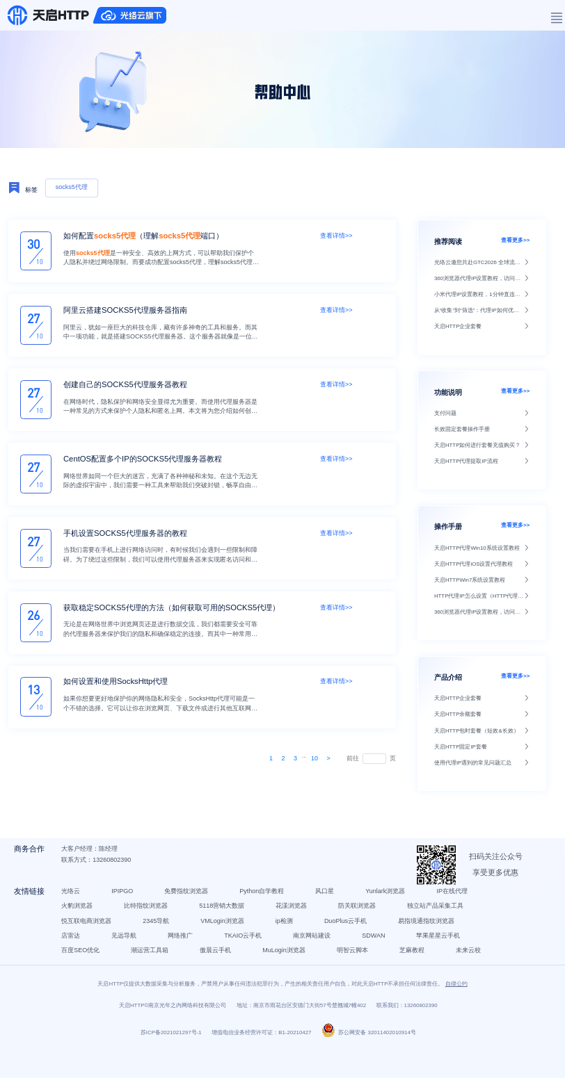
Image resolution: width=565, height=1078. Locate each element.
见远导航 (127, 945)
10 (314, 758)
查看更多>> (515, 240)
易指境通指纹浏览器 (429, 931)
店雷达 (74, 945)
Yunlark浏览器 (388, 901)
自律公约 (456, 1012)
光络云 (74, 901)
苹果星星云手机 (442, 945)
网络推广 (183, 945)
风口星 (328, 901)
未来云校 (77, 975)
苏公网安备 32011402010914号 (368, 1062)
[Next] (328, 758)
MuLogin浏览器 (287, 961)
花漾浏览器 (294, 916)
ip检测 (287, 931)
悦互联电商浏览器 (90, 931)
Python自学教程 (265, 901)
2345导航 (159, 931)
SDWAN (376, 945)
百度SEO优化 (84, 961)
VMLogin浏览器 (226, 931)
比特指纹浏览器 (149, 916)
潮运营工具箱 (153, 961)
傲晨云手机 (218, 961)
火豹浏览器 (80, 916)
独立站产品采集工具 (439, 916)
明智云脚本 (356, 961)
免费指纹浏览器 (190, 901)
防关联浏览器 (360, 916)
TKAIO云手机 (246, 945)
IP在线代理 (456, 901)
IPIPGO (125, 901)
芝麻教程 (415, 961)
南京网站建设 (315, 945)
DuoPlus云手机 (349, 931)
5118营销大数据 (225, 916)
